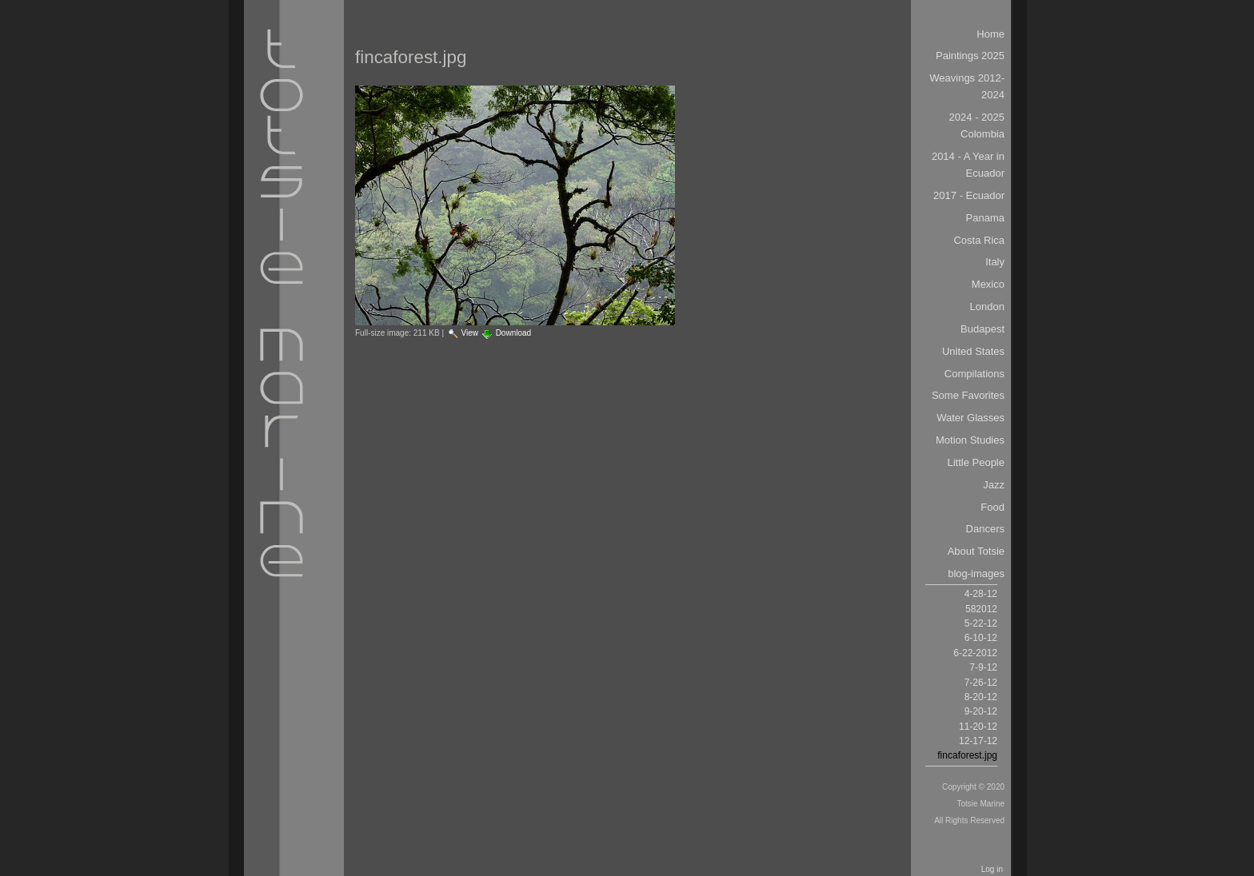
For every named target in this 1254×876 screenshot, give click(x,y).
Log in (992, 869)
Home (990, 34)
